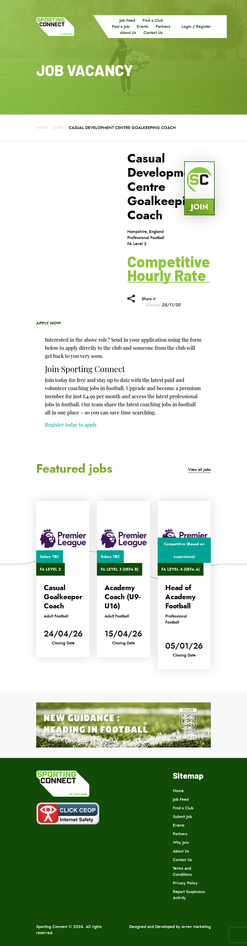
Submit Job (182, 817)
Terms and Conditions (182, 871)
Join (199, 206)
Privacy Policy (185, 883)
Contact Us (152, 32)
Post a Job (120, 26)
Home (42, 128)
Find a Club (152, 20)
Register (203, 26)
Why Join (181, 842)
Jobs (58, 128)
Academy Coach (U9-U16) (122, 597)
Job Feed (127, 20)
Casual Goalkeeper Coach (63, 597)
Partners (163, 26)
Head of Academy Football (180, 597)
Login (186, 26)
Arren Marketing (196, 927)
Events (142, 26)
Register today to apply (71, 424)
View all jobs (199, 469)
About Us (128, 32)
